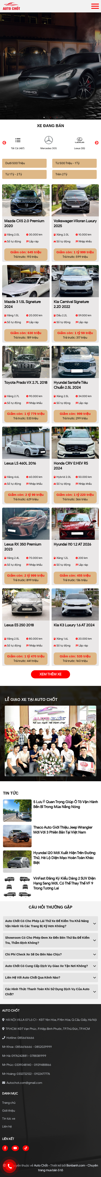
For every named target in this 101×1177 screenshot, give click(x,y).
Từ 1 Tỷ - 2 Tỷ (13, 174)
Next (97, 143)
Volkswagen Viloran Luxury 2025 (75, 223)
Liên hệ (7, 1126)
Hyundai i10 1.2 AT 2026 (72, 544)
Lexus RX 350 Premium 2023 (22, 547)
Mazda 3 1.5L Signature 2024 (22, 304)
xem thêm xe (50, 674)
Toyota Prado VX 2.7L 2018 (25, 382)
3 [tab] (57, 117)
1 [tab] (44, 117)
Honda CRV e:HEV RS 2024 (71, 466)
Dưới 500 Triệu (15, 163)
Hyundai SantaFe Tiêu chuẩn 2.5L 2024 (71, 385)
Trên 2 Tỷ (61, 174)
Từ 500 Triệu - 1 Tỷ (67, 163)
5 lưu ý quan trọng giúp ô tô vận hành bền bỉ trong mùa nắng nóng (65, 804)
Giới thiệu (8, 1111)
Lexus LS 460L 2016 (20, 463)
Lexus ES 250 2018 (19, 625)
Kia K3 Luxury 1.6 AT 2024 (74, 625)
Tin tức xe (8, 1118)
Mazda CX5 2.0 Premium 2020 (24, 223)
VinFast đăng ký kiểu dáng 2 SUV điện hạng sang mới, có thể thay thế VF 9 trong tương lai (64, 883)
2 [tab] (50, 117)
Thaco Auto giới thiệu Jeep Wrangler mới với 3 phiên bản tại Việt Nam (62, 830)
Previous (4, 143)
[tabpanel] (50, 66)
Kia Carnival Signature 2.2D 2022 (71, 304)
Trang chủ (8, 1103)
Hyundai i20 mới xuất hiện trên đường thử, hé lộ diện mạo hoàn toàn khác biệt (64, 858)
